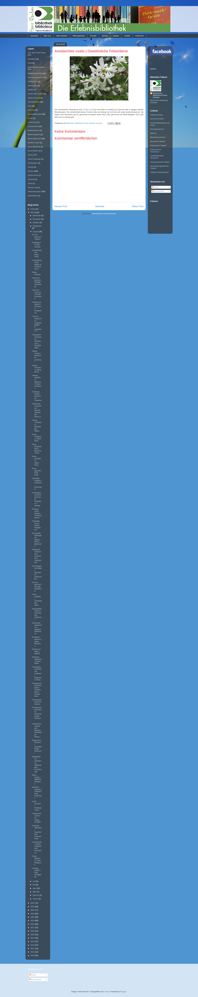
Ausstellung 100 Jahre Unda (36, 253)
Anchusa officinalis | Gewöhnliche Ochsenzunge (37, 832)
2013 (33, 941)
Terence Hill (32, 187)
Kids (29, 106)
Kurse (30, 118)
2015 (33, 935)
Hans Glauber (61, 36)
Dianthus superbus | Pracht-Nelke (37, 660)
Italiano (153, 69)
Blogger (123, 992)
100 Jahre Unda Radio (37, 53)
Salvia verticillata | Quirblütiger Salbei (36, 425)
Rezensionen (33, 175)
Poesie (30, 167)
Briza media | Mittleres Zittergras (36, 779)
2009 (33, 955)
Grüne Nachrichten (35, 94)
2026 (33, 209)
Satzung (31, 179)
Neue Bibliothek (34, 147)
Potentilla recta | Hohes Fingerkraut (36, 525)
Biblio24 (153, 133)
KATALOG (139, 36)
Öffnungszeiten (79, 36)
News (30, 155)
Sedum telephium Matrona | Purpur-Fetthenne (36, 381)
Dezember (37, 215)
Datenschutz (33, 81)
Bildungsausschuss (35, 77)
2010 (33, 952)
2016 (33, 931)
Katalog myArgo (156, 115)
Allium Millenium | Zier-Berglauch (36, 860)
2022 (33, 910)
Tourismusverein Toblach (160, 162)
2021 (33, 914)
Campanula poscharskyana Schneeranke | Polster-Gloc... (37, 689)
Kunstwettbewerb (35, 114)
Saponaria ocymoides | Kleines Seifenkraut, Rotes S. (36, 410)
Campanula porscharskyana (36, 702)
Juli (34, 881)
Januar (36, 899)
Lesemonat (32, 122)
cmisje (106, 992)
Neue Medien (33, 151)
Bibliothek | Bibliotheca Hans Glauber (160, 95)
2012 (33, 945)
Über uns (47, 36)
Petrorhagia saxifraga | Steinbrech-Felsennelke (37, 572)
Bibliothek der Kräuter (36, 67)
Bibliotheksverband (157, 137)
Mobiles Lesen (33, 143)
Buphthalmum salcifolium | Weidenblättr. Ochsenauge (36, 764)
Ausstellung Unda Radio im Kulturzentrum (36, 264)
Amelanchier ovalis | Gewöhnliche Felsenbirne (37, 847)
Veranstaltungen (34, 191)
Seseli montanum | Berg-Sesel (37, 368)
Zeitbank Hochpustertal (159, 172)
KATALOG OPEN (157, 119)
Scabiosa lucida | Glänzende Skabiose (37, 396)
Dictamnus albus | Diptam (36, 651)
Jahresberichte (33, 102)
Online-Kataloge (34, 159)
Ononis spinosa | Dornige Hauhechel (36, 586)
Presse (30, 171)
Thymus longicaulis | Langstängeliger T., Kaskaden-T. (37, 323)
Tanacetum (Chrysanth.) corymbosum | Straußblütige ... (37, 341)
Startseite (34, 36)
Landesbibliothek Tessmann (157, 157)
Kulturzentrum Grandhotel (155, 150)
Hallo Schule (33, 98)
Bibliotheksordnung (35, 73)
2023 (33, 907)
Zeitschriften (33, 196)
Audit (30, 63)
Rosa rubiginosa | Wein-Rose (37, 437)
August (36, 232)
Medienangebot (34, 134)
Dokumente (32, 86)
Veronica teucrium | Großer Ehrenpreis (37, 294)
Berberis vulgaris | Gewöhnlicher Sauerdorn (37, 792)
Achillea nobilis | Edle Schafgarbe (36, 872)
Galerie (31, 90)
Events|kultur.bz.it (157, 129)
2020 (33, 917)
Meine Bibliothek (34, 139)
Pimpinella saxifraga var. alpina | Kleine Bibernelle (37, 539)
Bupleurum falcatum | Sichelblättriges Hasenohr (37, 746)
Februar (36, 895)
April (35, 888)
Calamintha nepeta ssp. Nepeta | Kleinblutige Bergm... (37, 730)
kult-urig (31, 110)
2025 (33, 212)
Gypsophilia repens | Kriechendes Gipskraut (37, 614)
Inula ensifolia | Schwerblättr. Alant (37, 599)
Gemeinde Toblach (157, 141)
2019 (33, 920)
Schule (116, 36)
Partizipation (33, 163)
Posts (155, 187)
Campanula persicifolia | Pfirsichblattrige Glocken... (37, 713)
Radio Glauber (36, 273)
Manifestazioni (33, 130)
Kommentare (158, 191)
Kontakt (93, 36)
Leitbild (127, 36)
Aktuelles (31, 59)
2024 (33, 903)
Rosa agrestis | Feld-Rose (37, 471)
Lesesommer (33, 126)
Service (105, 36)
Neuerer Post (61, 206)
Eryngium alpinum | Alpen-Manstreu (37, 641)
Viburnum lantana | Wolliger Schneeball (36, 282)
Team (30, 183)
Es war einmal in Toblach (36, 237)
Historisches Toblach (158, 145)
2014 (33, 938)
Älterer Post (137, 206)
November (37, 219)
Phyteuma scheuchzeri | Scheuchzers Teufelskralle (36, 556)
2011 (33, 948)
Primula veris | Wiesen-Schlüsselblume (37, 513)
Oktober (36, 222)
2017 (33, 927)
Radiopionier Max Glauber (36, 244)
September (37, 226)
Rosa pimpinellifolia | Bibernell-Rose (36, 448)
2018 (33, 924)
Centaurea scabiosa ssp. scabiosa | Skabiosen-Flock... (37, 673)
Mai (34, 885)
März (35, 892)
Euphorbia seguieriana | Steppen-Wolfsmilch (37, 628)
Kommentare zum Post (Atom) (104, 214)
